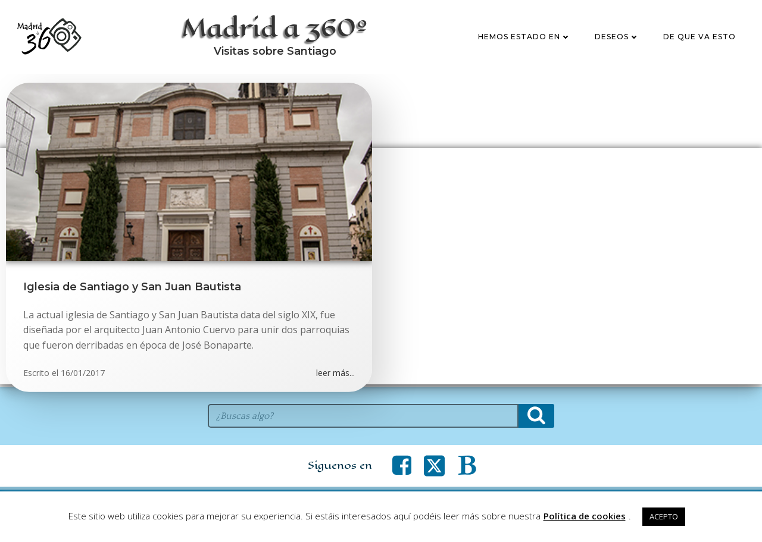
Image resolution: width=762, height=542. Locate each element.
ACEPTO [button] (663, 516)
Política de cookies (585, 516)
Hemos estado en (524, 37)
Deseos (617, 37)
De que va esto (699, 37)
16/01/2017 (83, 375)
